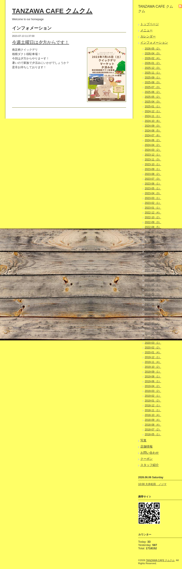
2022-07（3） (153, 231)
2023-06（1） (153, 183)
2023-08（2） (153, 174)
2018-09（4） (153, 419)
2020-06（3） (153, 328)
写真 (143, 440)
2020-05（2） (153, 333)
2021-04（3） (153, 289)
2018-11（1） (153, 410)
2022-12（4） (153, 212)
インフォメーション (154, 42)
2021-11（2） (153, 256)
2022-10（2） (153, 217)
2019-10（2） (153, 366)
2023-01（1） (153, 207)
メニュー (146, 30)
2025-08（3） (153, 82)
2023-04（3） (153, 193)
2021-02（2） (153, 299)
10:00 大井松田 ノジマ (152, 484)
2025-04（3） (153, 101)
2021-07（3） (153, 275)
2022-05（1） (153, 236)
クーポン (146, 459)
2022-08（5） (153, 227)
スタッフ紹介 (149, 465)
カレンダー (148, 36)
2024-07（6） (153, 135)
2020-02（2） (153, 347)
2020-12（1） (153, 309)
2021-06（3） (153, 280)
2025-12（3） (153, 67)
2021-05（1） (153, 284)
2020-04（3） (153, 338)
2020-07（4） (153, 323)
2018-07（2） (153, 429)
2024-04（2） (153, 145)
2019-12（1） (153, 357)
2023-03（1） (153, 198)
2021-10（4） (153, 260)
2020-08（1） (153, 318)
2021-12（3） (153, 251)
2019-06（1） (153, 381)
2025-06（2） (153, 92)
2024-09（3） (153, 125)
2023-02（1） (153, 202)
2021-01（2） (153, 304)
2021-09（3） (153, 265)
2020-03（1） (153, 342)
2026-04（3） (153, 53)
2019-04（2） (153, 386)
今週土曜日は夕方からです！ (40, 42)
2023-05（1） (153, 188)
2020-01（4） (153, 352)
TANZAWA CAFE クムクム (52, 10)
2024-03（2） (153, 149)
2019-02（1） (153, 395)
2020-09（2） (153, 313)
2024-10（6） (153, 121)
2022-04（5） (153, 241)
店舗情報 (146, 446)
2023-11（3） (153, 159)
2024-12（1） (153, 111)
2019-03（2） (153, 391)
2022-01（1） (153, 246)
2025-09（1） (153, 77)
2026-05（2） (153, 48)
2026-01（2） (153, 63)
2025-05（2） (153, 96)
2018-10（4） (153, 415)
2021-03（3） (153, 294)
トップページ (149, 24)
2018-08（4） (153, 424)
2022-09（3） (153, 222)
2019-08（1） (153, 376)
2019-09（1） (153, 371)
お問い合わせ (149, 452)
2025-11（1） (153, 72)
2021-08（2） (153, 270)
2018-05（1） (153, 434)
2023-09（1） (153, 169)
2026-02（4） (153, 58)
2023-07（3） (153, 178)
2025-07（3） (153, 87)
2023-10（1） (153, 164)
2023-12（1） (153, 154)
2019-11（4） (153, 362)
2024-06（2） (153, 140)
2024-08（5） (153, 130)
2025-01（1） (153, 106)
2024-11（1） (153, 116)
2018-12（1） (153, 405)
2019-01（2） (153, 400)
